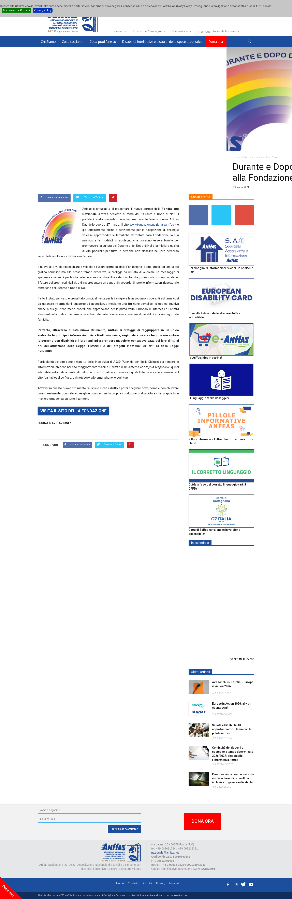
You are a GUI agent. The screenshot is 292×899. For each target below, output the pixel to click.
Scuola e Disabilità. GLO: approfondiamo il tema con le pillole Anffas (231, 729)
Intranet (174, 883)
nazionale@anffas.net (165, 852)
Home (120, 883)
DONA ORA (202, 821)
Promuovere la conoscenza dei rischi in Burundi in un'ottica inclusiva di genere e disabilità (233, 778)
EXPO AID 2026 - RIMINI (229, 552)
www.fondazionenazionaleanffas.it (153, 224)
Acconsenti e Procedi (16, 10)
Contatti (132, 883)
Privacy (160, 883)
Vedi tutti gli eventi (242, 659)
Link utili (147, 883)
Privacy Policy (42, 10)
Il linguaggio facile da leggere (209, 398)
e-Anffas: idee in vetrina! (205, 357)
